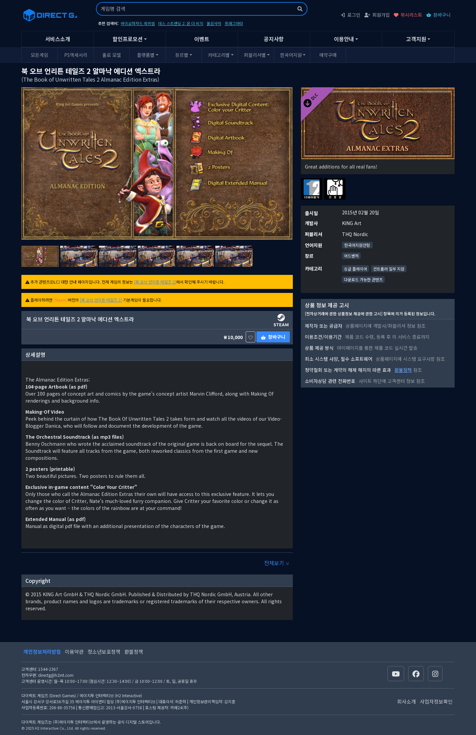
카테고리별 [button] (219, 54)
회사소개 (406, 701)
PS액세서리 (75, 54)
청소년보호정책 (104, 651)
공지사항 (274, 39)
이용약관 (74, 651)
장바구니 (438, 14)
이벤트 (201, 39)
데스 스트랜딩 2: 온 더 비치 (180, 23)
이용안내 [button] (344, 39)
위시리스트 (408, 14)
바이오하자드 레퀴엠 (138, 23)
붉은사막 (214, 23)
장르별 (181, 54)
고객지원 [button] (416, 39)
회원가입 (377, 14)
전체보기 (276, 563)
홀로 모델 (111, 54)
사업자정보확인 (436, 701)
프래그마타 (234, 23)
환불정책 (403, 369)
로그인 (350, 14)
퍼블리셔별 (255, 54)
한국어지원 (291, 54)
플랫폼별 (145, 54)
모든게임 (39, 54)
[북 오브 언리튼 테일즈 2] (155, 282)
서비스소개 (57, 39)
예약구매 (328, 54)
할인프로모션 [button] (128, 39)
